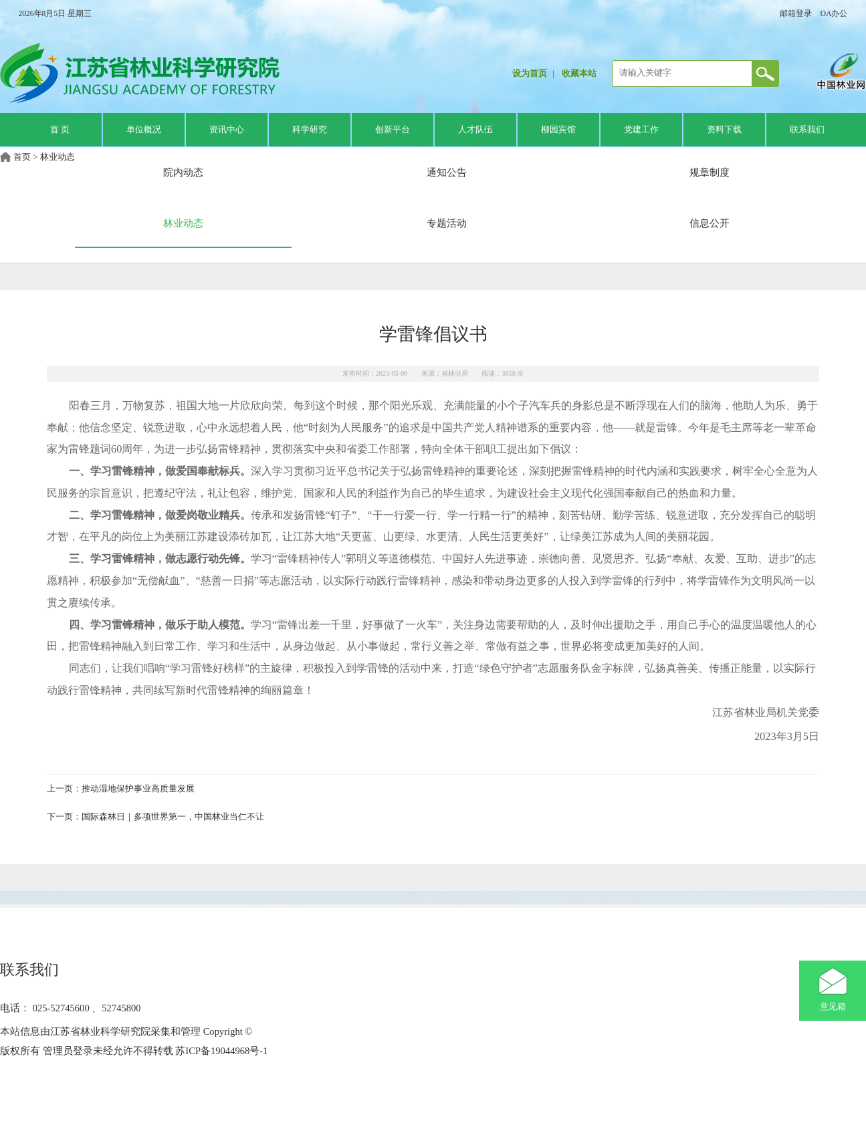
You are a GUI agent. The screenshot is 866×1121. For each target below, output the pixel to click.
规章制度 (709, 172)
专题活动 (447, 223)
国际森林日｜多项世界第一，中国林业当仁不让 (173, 817)
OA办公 (834, 13)
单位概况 (143, 129)
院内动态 (183, 172)
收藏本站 (579, 73)
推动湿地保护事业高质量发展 (138, 788)
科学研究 (309, 129)
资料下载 (724, 129)
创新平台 (392, 129)
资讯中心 (226, 129)
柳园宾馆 (558, 129)
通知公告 (447, 172)
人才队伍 (475, 129)
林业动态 (57, 157)
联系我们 (807, 129)
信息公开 (709, 223)
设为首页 (529, 73)
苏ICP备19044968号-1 (220, 1050)
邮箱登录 (796, 13)
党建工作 (641, 129)
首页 (22, 157)
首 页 (60, 129)
